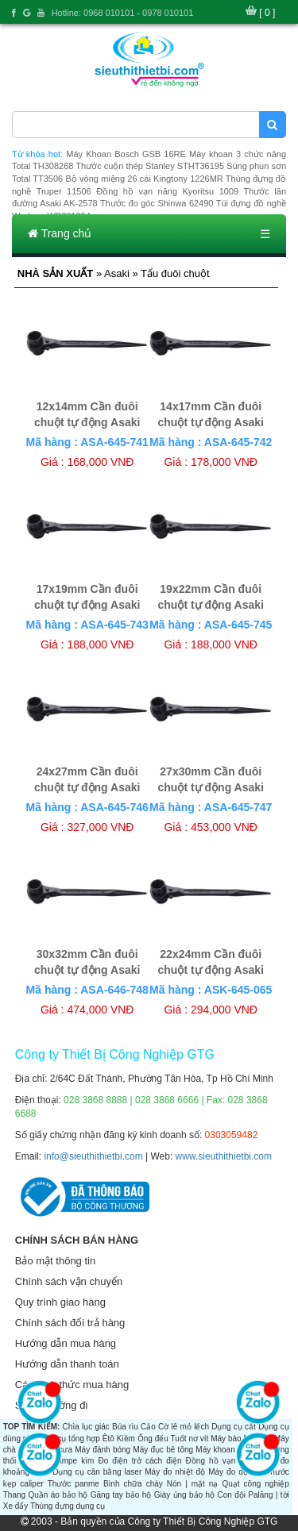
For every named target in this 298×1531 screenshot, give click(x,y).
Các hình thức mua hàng (72, 1385)
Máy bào (226, 1438)
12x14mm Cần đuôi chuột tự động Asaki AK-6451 (87, 422)
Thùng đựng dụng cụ (67, 1506)
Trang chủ (59, 233)
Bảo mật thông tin (55, 1261)
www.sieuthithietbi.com (224, 1156)
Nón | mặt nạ (193, 1483)
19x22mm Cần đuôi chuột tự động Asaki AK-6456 (211, 605)
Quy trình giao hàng (60, 1302)
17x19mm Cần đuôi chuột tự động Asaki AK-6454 (87, 605)
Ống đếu (152, 1438)
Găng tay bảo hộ (121, 1495)
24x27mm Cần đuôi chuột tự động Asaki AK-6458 (87, 787)
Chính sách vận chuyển (68, 1281)
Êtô (108, 1438)
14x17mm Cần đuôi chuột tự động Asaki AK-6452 (211, 422)
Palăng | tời (268, 1495)
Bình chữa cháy (133, 1483)
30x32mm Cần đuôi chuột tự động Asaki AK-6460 (87, 970)
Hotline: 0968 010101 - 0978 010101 (123, 12)
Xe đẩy (16, 1506)
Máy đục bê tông (163, 1449)
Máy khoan (214, 1449)
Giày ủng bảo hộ (184, 1495)
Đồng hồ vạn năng (221, 1460)
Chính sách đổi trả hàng (70, 1323)
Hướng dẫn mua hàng (65, 1343)
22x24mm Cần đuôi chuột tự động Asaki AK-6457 (211, 970)
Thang (14, 1495)
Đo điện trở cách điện (139, 1460)
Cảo (148, 1426)
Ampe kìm (75, 1460)
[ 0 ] (267, 12)
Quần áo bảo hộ (57, 1495)
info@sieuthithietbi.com (93, 1156)
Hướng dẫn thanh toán (67, 1364)
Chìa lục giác (86, 1426)
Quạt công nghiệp (255, 1483)
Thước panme (73, 1483)
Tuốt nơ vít (189, 1438)
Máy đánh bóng (102, 1449)
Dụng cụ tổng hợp (68, 1438)
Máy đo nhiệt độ (175, 1472)
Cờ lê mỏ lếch (183, 1426)
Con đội (231, 1495)
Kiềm (126, 1438)
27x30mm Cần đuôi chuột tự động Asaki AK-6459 (211, 787)
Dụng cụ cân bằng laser (96, 1472)
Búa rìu (125, 1426)
